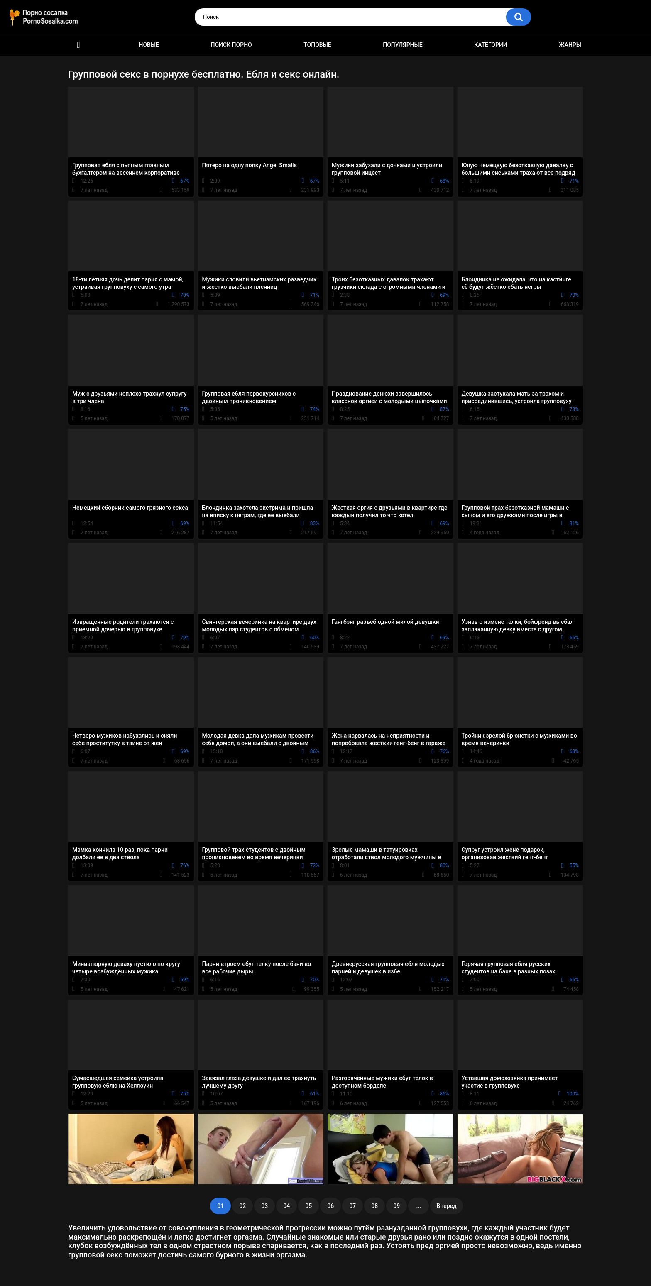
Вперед (446, 1206)
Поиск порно (231, 45)
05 (308, 1206)
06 (330, 1206)
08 (374, 1206)
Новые (149, 45)
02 (242, 1206)
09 (396, 1206)
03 (264, 1206)
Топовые (317, 45)
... (418, 1206)
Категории (490, 45)
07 (352, 1206)
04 (286, 1206)
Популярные (402, 45)
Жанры (570, 45)
